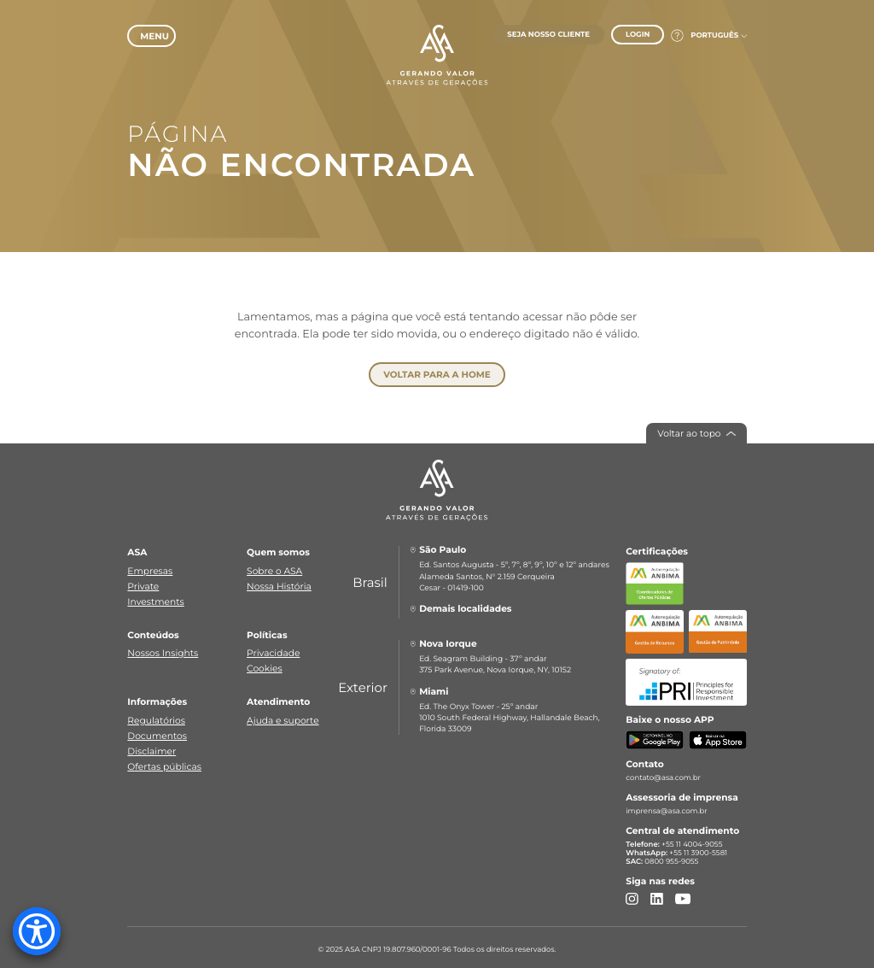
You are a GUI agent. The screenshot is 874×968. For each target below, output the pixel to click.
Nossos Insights (162, 648)
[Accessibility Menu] (37, 931)
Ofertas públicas (164, 761)
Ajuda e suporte (283, 716)
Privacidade (273, 648)
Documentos (157, 731)
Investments (155, 596)
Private (143, 581)
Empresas (149, 566)
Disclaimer (151, 747)
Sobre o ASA (274, 566)
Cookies (265, 664)
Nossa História (279, 581)
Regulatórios (156, 716)
